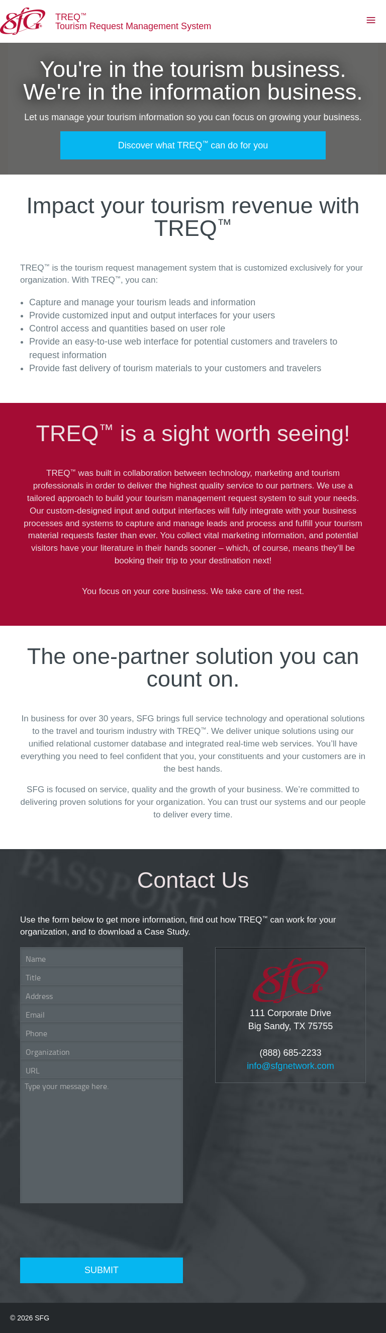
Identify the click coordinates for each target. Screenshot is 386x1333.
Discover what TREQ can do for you (193, 144)
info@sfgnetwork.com (290, 1066)
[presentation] (96, 1230)
